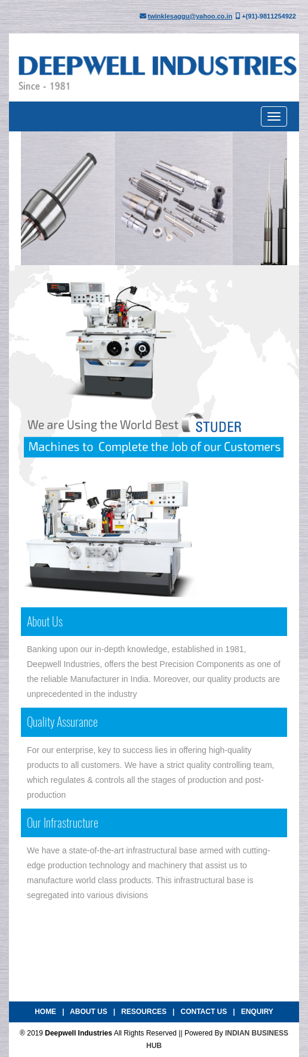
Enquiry (257, 1011)
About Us (88, 1011)
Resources (144, 1011)
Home (45, 1011)
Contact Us (203, 1011)
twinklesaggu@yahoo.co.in (190, 16)
